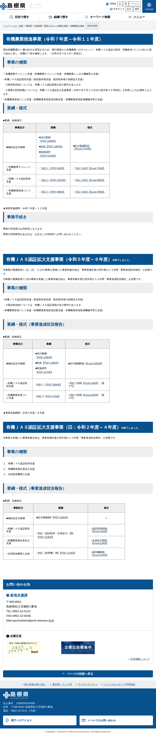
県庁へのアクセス (21, 720)
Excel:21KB (99, 555)
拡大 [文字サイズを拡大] (129, 9)
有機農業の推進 (77, 26)
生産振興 (38, 26)
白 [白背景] (120, 4)
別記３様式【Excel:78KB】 (90, 192)
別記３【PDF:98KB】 (53, 192)
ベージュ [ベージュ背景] (135, 4)
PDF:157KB (44, 372)
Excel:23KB (99, 531)
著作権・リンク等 (62, 684)
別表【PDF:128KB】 (52, 146)
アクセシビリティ (88, 684)
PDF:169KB (44, 357)
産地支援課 (92, 26)
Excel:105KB (94, 363)
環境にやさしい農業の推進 (56, 26)
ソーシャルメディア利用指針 (120, 684)
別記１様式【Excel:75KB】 (90, 168)
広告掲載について (140, 659)
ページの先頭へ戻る (80, 673)
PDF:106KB (53, 384)
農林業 (29, 26)
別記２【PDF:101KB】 (54, 180)
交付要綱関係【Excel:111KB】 (82, 147)
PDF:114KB (67, 553)
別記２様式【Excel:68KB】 (90, 180)
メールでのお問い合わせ (101, 720)
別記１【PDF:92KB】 (53, 168)
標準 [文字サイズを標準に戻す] (137, 9)
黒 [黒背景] (126, 4)
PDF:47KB (52, 396)
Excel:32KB (90, 395)
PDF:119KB (45, 537)
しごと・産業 (17, 26)
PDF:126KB (50, 363)
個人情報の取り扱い (35, 684)
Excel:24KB (90, 383)
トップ (6, 26)
